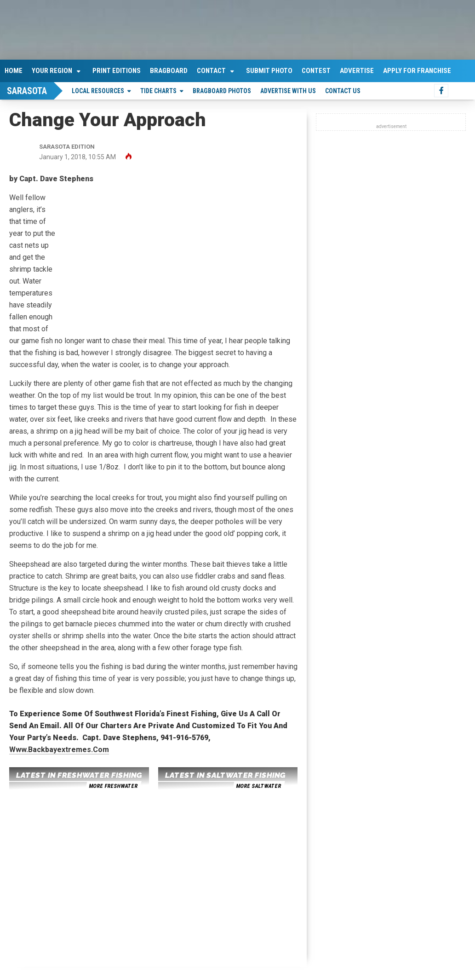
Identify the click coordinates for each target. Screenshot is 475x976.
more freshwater (113, 786)
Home (14, 71)
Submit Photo (269, 71)
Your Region (52, 71)
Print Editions (116, 71)
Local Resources (98, 91)
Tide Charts (158, 91)
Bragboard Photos (222, 91)
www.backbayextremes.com (59, 749)
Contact (211, 71)
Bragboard (169, 71)
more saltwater (258, 786)
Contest (316, 71)
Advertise (357, 71)
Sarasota (27, 90)
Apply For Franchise (417, 71)
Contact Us (343, 91)
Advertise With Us (288, 91)
